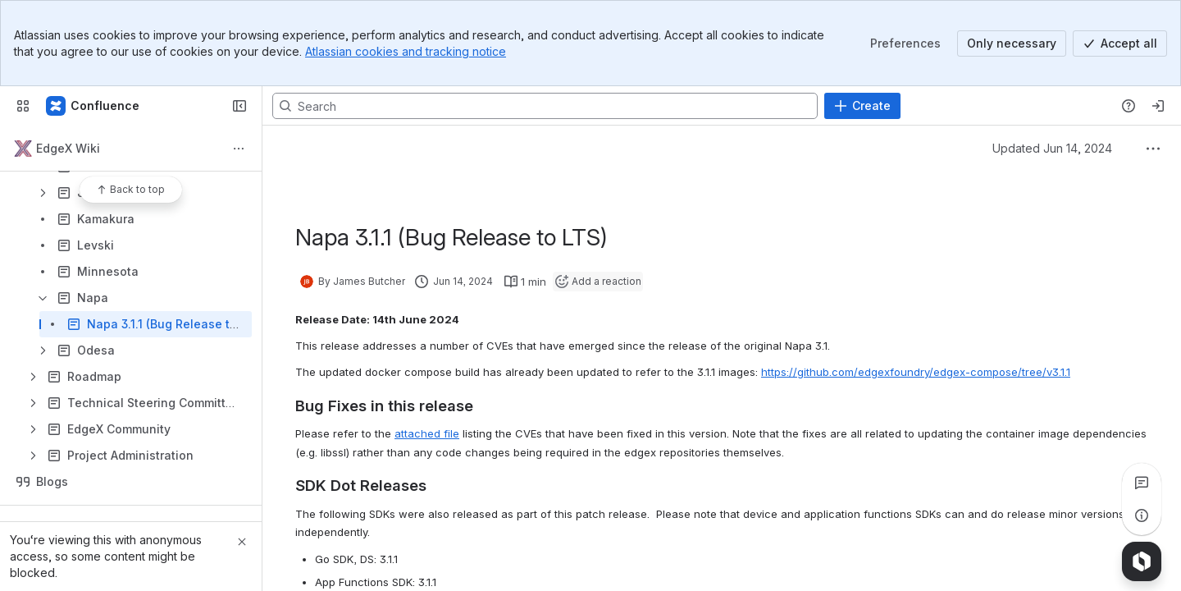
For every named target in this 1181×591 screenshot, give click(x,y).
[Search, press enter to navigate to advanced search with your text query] (545, 106)
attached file (426, 433)
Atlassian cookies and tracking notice (405, 51)
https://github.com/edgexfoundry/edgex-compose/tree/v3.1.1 (915, 371)
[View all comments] (1142, 483)
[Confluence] (93, 106)
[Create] (862, 106)
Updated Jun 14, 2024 (1052, 148)
